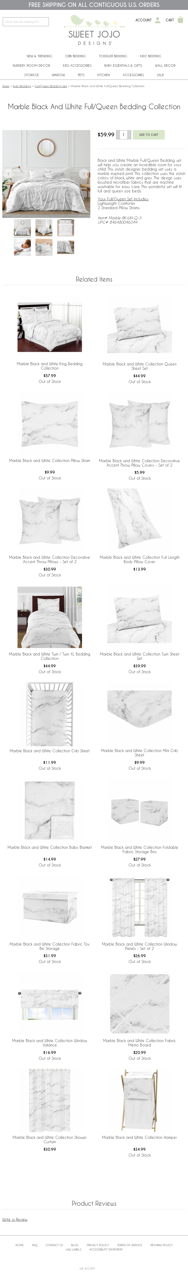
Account (143, 20)
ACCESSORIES (133, 75)
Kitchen (103, 75)
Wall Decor (165, 65)
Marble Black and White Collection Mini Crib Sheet (139, 752)
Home (5, 86)
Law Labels (73, 1249)
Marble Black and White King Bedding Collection (49, 366)
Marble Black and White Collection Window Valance (49, 1042)
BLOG (75, 1245)
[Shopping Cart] (180, 20)
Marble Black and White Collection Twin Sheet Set (139, 656)
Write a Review (14, 1219)
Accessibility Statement (106, 1249)
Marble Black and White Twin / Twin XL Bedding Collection (49, 656)
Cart (170, 20)
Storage (31, 75)
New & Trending (39, 56)
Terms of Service (129, 1245)
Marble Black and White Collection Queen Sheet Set (139, 366)
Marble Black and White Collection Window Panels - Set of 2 (139, 946)
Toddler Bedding (113, 56)
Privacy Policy (98, 1245)
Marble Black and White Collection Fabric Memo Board (139, 1042)
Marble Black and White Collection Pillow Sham (49, 460)
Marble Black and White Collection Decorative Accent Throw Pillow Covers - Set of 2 (139, 463)
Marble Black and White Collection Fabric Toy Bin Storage (50, 946)
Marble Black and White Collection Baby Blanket (50, 847)
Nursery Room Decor (31, 65)
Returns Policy (161, 1245)
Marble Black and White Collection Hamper (139, 1137)
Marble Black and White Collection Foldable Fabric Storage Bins (139, 849)
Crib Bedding (75, 56)
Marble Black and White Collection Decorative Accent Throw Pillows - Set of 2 (49, 559)
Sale (160, 75)
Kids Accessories (77, 65)
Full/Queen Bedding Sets (51, 86)
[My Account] (157, 20)
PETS (81, 75)
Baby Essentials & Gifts (123, 65)
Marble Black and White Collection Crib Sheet (50, 751)
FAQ (35, 1245)
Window (58, 75)
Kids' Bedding (150, 56)
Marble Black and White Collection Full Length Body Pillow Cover (139, 559)
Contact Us (54, 1245)
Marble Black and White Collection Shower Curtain (50, 1139)
